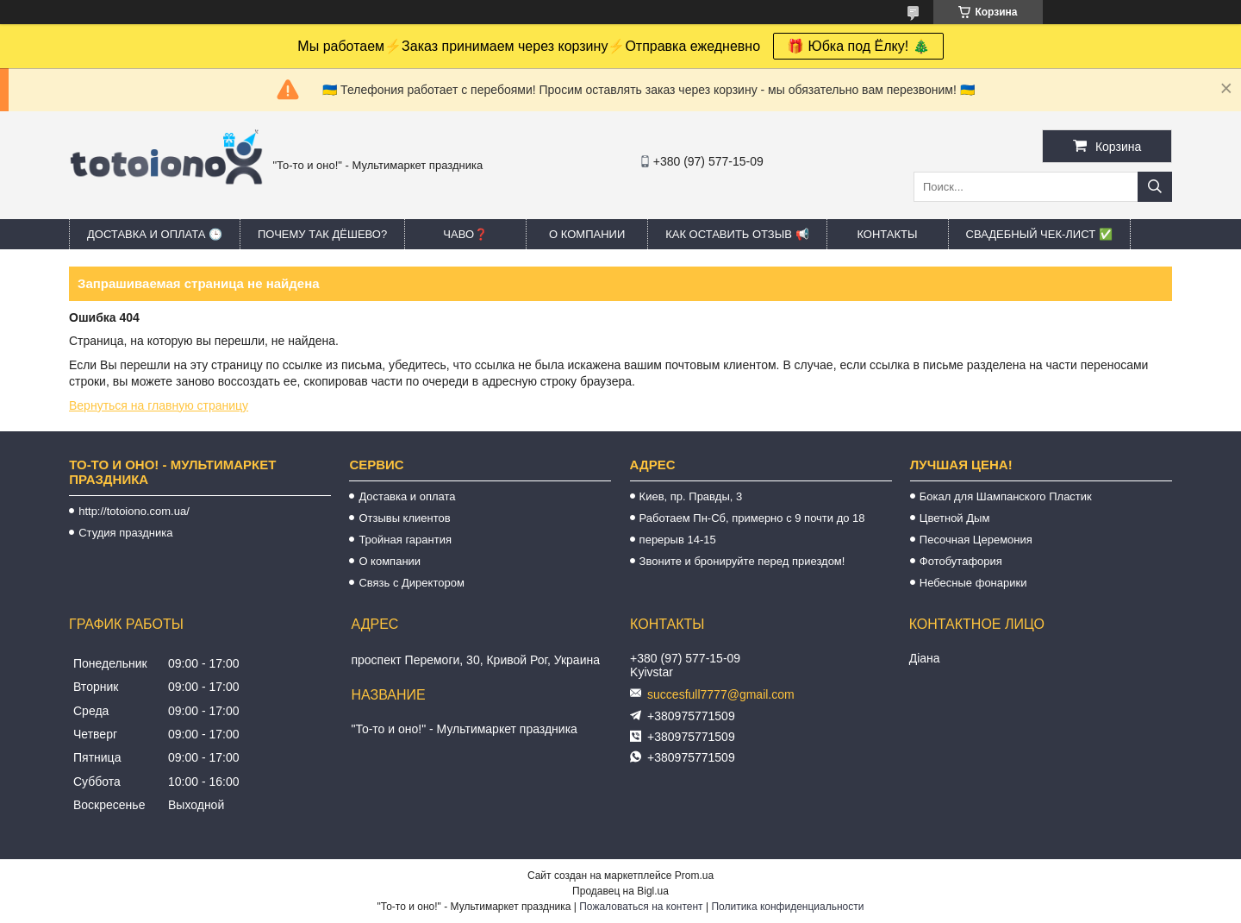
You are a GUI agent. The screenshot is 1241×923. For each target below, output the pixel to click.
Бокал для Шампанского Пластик (1006, 496)
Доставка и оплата (407, 496)
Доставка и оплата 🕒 (154, 234)
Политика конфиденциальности (787, 907)
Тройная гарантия (405, 539)
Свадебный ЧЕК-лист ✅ (1039, 234)
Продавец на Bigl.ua (620, 891)
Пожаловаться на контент (640, 907)
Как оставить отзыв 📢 (736, 234)
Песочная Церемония (976, 539)
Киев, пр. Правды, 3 (691, 496)
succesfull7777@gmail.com (721, 694)
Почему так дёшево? (322, 234)
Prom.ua (694, 876)
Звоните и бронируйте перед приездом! (742, 561)
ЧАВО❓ (465, 234)
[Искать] (1155, 187)
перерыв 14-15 (677, 539)
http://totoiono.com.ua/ (134, 511)
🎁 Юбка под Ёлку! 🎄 (858, 46)
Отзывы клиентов (404, 518)
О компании (587, 234)
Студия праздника (125, 532)
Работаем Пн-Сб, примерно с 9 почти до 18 (752, 518)
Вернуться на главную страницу (158, 405)
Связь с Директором (411, 582)
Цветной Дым (955, 518)
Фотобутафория (961, 561)
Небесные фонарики (973, 582)
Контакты (887, 234)
